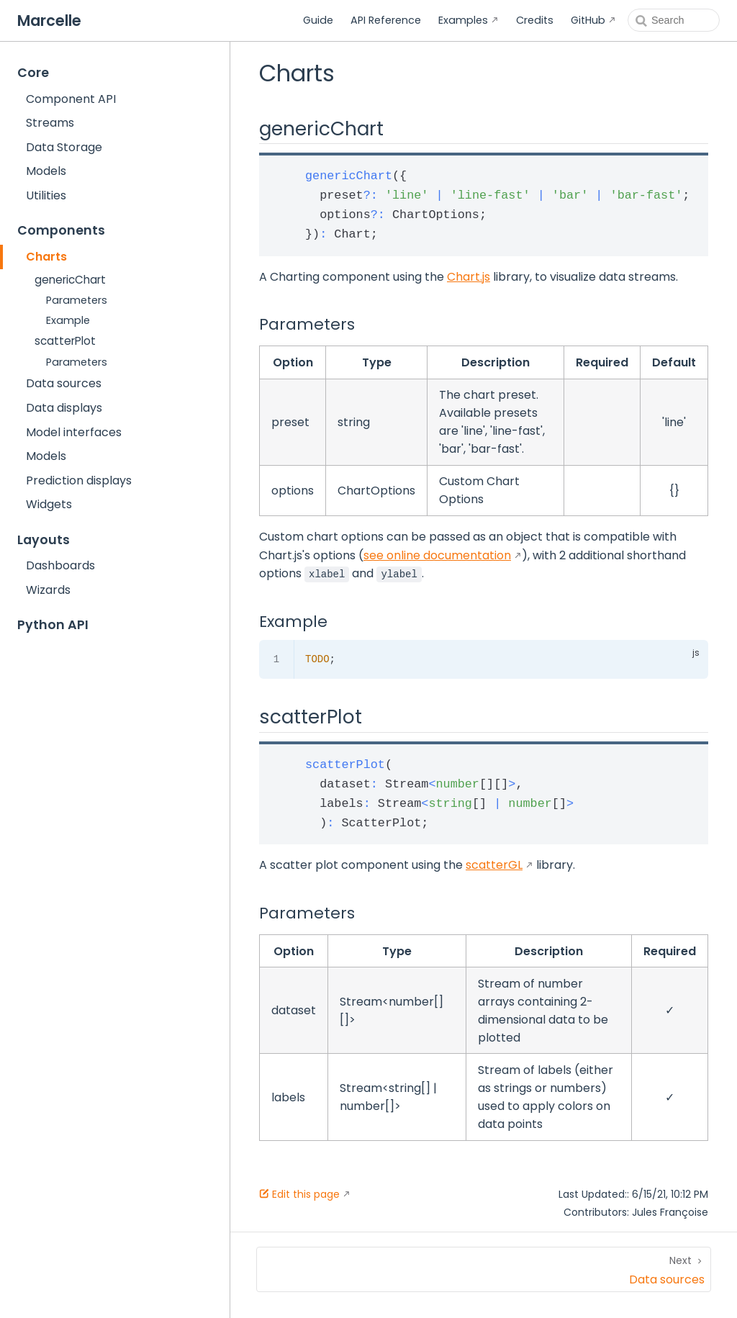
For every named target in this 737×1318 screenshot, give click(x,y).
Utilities (46, 195)
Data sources (63, 383)
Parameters (76, 300)
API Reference (386, 20)
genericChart (70, 279)
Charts (46, 256)
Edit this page (299, 1194)
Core (33, 72)
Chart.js (468, 276)
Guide (318, 20)
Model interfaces (74, 432)
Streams (50, 122)
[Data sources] (483, 1269)
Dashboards (60, 565)
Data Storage (64, 147)
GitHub (588, 20)
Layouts (43, 540)
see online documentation (437, 555)
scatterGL (494, 865)
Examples (463, 20)
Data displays (64, 408)
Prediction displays (79, 480)
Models (46, 171)
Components (61, 230)
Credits (534, 20)
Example (68, 320)
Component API (71, 99)
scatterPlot (65, 340)
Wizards (48, 590)
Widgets (49, 504)
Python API (53, 624)
